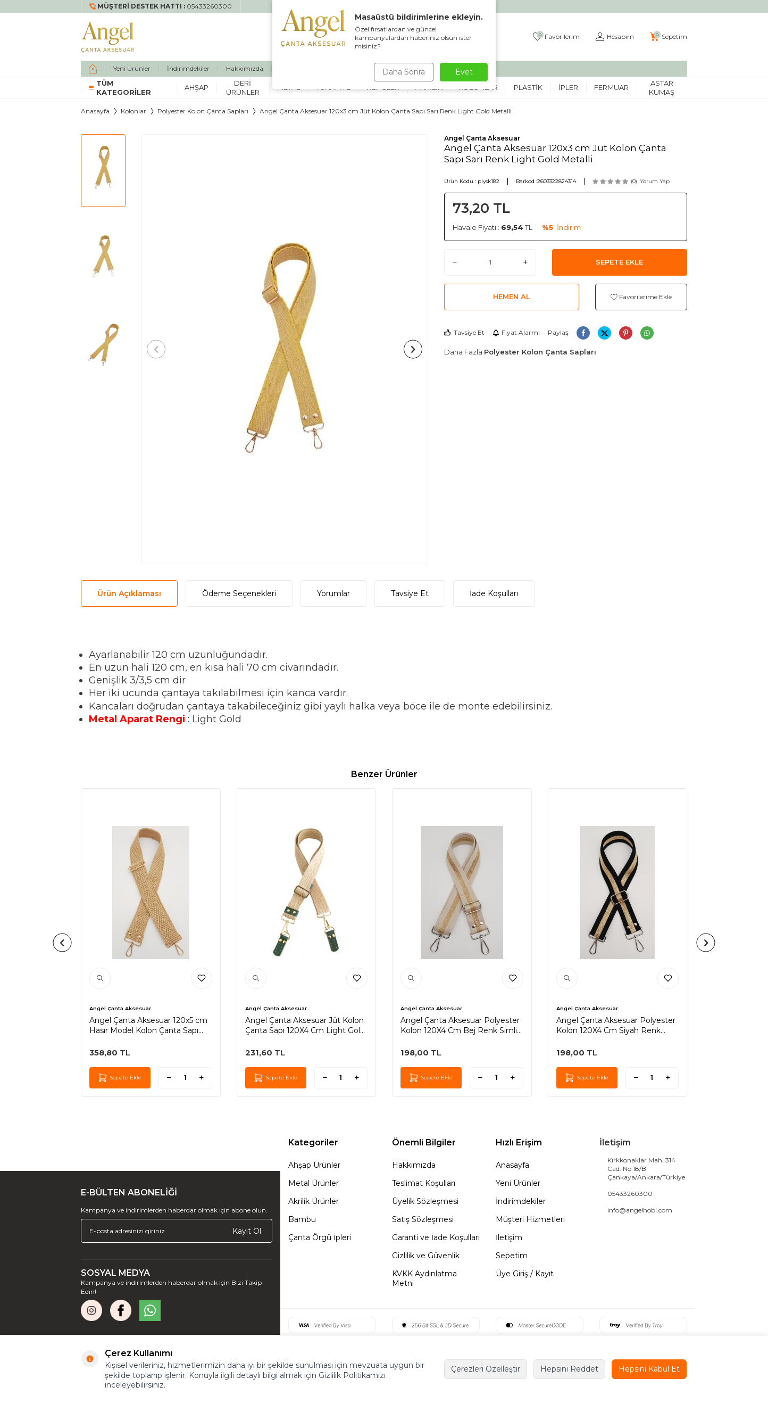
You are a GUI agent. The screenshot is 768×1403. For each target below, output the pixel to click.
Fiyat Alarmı (516, 332)
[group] (285, 349)
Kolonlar (133, 111)
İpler (568, 87)
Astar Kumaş (661, 87)
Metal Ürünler (313, 1183)
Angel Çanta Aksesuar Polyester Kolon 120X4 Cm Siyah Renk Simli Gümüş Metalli (615, 1025)
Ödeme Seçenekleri (239, 593)
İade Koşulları (494, 593)
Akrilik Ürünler (313, 1201)
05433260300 (630, 1194)
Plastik (528, 87)
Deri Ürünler (243, 87)
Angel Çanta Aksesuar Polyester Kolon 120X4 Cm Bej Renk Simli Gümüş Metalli (460, 1025)
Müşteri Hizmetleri (530, 1219)
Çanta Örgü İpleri (319, 1237)
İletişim (509, 1237)
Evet (464, 72)
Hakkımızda (244, 68)
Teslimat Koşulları (423, 1183)
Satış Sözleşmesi (423, 1219)
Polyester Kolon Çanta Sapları (202, 111)
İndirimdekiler (188, 68)
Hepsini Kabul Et (649, 1369)
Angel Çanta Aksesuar (482, 138)
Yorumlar (333, 593)
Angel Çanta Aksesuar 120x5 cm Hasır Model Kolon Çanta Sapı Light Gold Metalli (148, 1025)
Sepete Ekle (619, 262)
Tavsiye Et (464, 332)
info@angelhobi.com (639, 1210)
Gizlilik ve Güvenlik (426, 1255)
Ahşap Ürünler (314, 1165)
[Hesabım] (615, 37)
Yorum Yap (655, 181)
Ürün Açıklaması (129, 593)
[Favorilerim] (556, 37)
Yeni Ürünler (132, 68)
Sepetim (512, 1255)
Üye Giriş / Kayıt (525, 1273)
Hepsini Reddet (569, 1369)
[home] (93, 68)
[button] (159, 349)
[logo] (108, 37)
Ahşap (196, 87)
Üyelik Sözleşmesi (425, 1201)
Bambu (302, 1219)
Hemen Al (511, 296)
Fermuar (611, 87)
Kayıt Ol (246, 1230)
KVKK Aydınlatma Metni (424, 1278)
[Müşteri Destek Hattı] (160, 6)
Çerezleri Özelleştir (485, 1369)
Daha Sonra (402, 72)
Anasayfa (95, 111)
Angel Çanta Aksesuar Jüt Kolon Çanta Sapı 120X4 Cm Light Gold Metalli (305, 1025)
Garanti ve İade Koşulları (436, 1237)
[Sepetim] (668, 37)
